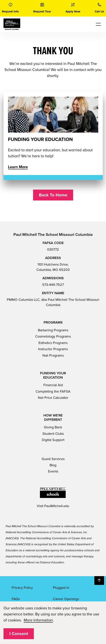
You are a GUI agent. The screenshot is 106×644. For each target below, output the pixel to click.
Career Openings (66, 599)
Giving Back (53, 427)
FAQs (16, 599)
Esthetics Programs (53, 343)
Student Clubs (53, 433)
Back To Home (53, 195)
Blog (53, 465)
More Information (38, 620)
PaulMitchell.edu (56, 506)
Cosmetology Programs (53, 336)
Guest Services (53, 459)
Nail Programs (53, 355)
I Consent (18, 633)
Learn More (18, 167)
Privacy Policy (22, 587)
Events (53, 471)
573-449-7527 (53, 285)
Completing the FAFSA (53, 391)
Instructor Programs (53, 349)
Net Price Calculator (53, 398)
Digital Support (53, 440)
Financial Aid (53, 385)
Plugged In (61, 587)
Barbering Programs (53, 330)
